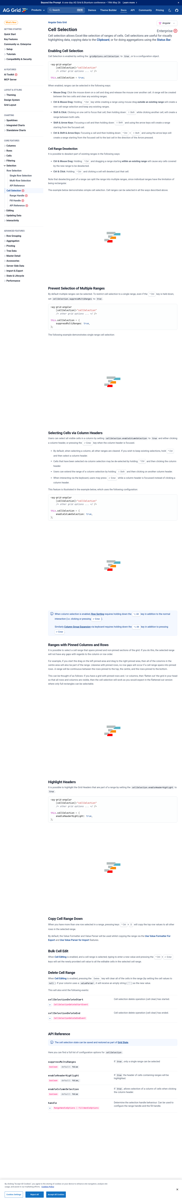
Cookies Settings (13, 1196)
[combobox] (167, 23)
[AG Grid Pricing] (160, 10)
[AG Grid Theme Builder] (108, 10)
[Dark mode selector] (169, 10)
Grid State (123, 1042)
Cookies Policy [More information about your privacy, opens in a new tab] (47, 1188)
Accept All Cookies (56, 1196)
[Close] (177, 1191)
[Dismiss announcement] (178, 2)
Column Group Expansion (77, 626)
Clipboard (103, 40)
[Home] (15, 10)
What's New (11, 22)
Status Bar (164, 40)
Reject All (34, 1196)
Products (38, 10)
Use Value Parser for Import (74, 940)
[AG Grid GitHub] (177, 10)
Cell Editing (60, 957)
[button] (66, 10)
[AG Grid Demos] (92, 10)
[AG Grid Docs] (124, 10)
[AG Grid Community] (145, 10)
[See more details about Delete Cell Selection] (50, 1004)
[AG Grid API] (133, 10)
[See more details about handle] (50, 1108)
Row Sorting (97, 614)
